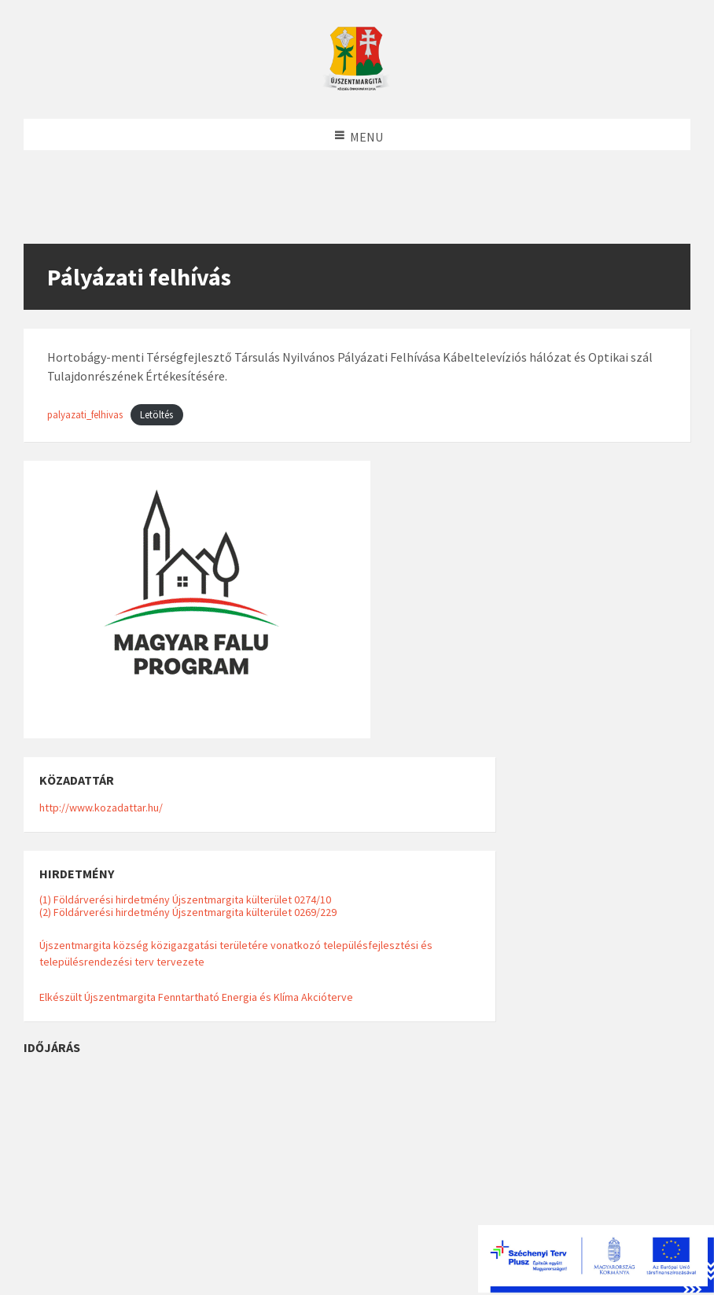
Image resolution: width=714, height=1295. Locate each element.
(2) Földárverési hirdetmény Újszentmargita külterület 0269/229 (188, 912)
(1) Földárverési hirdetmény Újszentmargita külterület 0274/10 (185, 899)
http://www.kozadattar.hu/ (101, 807)
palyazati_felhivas (85, 414)
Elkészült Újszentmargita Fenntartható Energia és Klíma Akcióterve (196, 997)
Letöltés (156, 414)
